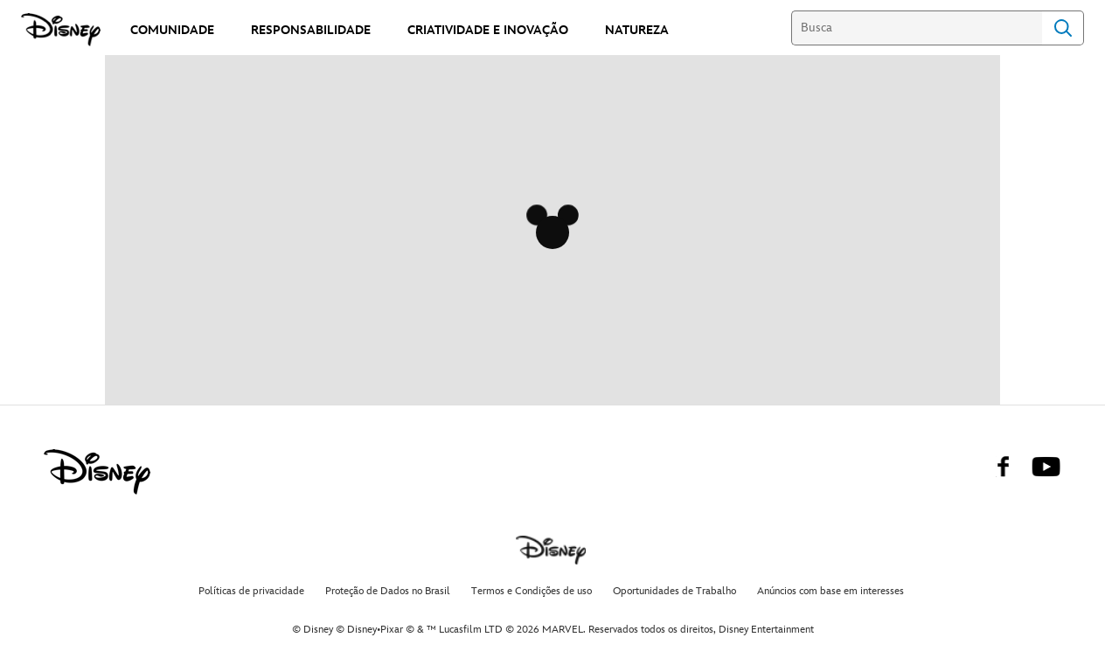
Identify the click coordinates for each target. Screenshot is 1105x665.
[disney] (97, 472)
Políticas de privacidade (251, 591)
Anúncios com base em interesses (830, 591)
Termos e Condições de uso (531, 591)
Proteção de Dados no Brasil (387, 591)
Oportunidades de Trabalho (674, 591)
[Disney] (62, 29)
